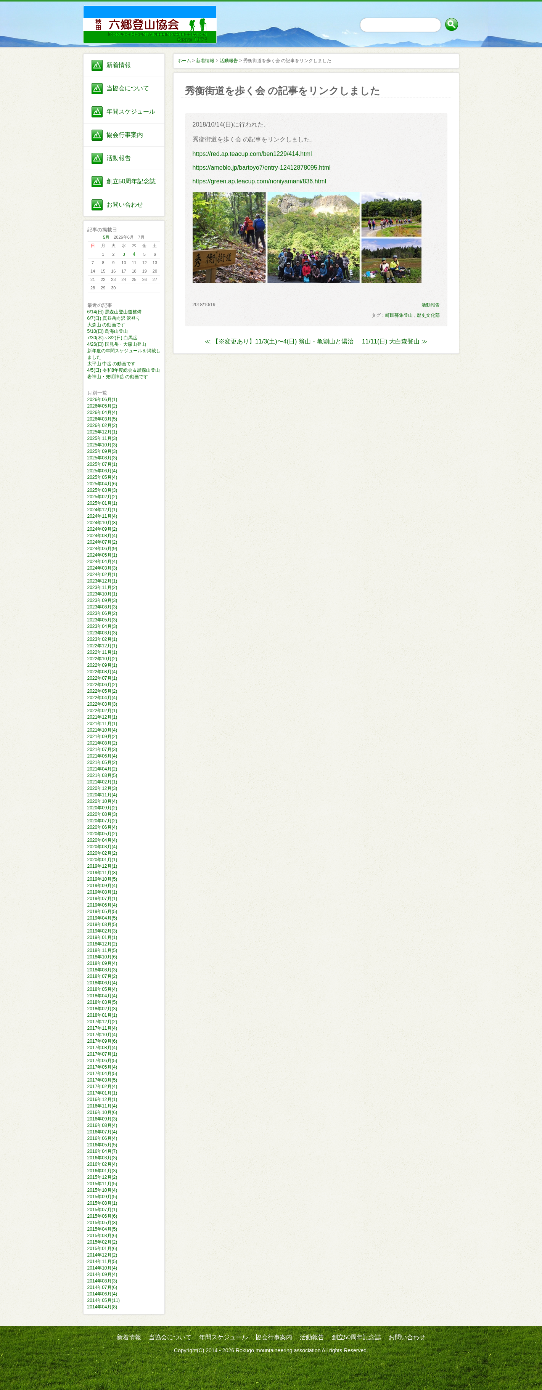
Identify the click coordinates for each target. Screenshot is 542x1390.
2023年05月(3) (102, 620)
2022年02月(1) (102, 710)
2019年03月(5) (102, 924)
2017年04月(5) (102, 1073)
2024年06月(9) (102, 548)
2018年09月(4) (102, 963)
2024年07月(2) (102, 542)
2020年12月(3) (102, 788)
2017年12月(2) (102, 1021)
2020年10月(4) (102, 801)
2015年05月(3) (102, 1222)
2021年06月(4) (102, 756)
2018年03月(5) (102, 1002)
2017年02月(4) (102, 1086)
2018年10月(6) (102, 957)
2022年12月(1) (102, 645)
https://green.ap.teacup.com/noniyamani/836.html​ (259, 181)
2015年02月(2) (102, 1242)
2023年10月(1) (102, 594)
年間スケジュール (130, 111)
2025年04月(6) (102, 483)
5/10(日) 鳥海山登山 (107, 331)
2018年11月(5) (102, 950)
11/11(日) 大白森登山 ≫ (395, 341)
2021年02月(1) (102, 782)
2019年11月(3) (102, 872)
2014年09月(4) (102, 1274)
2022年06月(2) (102, 684)
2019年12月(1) (102, 866)
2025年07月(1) (102, 464)
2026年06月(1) (102, 399)
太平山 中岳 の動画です (111, 363)
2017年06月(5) (102, 1060)
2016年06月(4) (102, 1138)
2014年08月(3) (102, 1281)
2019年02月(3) (102, 931)
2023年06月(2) (102, 613)
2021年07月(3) (102, 749)
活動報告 (118, 158)
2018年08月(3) (102, 970)
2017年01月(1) (102, 1093)
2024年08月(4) (102, 535)
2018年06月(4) (102, 983)
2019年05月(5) (102, 911)
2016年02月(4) (102, 1164)
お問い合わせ (124, 204)
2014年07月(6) (102, 1287)
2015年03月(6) (102, 1235)
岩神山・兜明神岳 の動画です (117, 376)
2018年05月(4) (102, 989)
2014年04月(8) (102, 1307)
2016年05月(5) (102, 1145)
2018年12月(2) (102, 944)
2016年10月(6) (102, 1112)
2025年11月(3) (102, 438)
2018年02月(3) (102, 1008)
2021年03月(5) (102, 775)
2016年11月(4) (102, 1106)
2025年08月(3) (102, 458)
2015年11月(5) (102, 1183)
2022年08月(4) (102, 671)
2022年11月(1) (102, 652)
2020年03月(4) (102, 846)
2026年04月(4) (102, 412)
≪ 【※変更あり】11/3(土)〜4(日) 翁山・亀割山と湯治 (278, 341)
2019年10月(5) (102, 879)
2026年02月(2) (102, 425)
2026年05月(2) (102, 406)
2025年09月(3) (102, 451)
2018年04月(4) (102, 995)
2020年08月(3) (102, 814)
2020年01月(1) (102, 859)
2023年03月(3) (102, 633)
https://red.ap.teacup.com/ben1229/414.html (252, 154)
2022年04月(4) (102, 697)
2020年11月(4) (102, 795)
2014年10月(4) (102, 1268)
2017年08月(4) (102, 1047)
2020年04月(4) (102, 840)
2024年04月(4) (102, 561)
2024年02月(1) (102, 574)
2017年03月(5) (102, 1080)
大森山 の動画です (106, 324)
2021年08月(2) (102, 743)
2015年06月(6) (102, 1216)
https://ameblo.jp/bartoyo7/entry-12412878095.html (262, 167)
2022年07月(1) (102, 678)
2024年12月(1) (102, 509)
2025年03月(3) (102, 490)
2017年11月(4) (102, 1028)
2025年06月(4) (102, 470)
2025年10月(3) (102, 445)
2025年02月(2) (102, 496)
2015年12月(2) (102, 1177)
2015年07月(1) (102, 1209)
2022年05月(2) (102, 691)
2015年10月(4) (102, 1190)
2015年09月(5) (102, 1196)
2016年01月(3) (102, 1170)
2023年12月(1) (102, 581)
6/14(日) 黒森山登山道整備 (114, 312)
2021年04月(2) (102, 769)
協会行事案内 (124, 135)
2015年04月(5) (102, 1229)
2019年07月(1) (102, 898)
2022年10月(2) (102, 658)
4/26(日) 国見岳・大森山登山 (116, 344)
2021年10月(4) (102, 730)
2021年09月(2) (102, 736)
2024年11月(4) (102, 516)
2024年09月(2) (102, 529)
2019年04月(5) (102, 918)
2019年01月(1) (102, 937)
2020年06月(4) (102, 827)
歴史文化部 (428, 315)
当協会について (127, 88)
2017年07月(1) (102, 1054)
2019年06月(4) (102, 905)
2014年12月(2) (102, 1255)
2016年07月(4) (102, 1132)
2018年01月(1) (102, 1015)
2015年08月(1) (102, 1203)
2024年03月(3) (102, 568)
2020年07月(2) (102, 820)
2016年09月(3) (102, 1119)
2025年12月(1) (102, 432)
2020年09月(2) (102, 808)
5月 (106, 237)
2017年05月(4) (102, 1067)
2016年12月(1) (102, 1099)
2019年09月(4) (102, 885)
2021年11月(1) (102, 723)
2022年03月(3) (102, 704)
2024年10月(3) (102, 522)
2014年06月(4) (102, 1294)
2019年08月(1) (102, 892)
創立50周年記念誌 (131, 181)
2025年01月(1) (102, 503)
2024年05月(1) (102, 555)
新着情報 (118, 65)
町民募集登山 (399, 315)
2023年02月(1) (102, 639)
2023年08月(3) (102, 607)
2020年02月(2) (102, 853)
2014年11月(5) (102, 1261)
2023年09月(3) (102, 600)
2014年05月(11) (103, 1300)
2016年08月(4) (102, 1125)
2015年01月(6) (102, 1248)
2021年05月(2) (102, 762)
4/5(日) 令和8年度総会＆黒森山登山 (123, 370)
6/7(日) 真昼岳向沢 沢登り (113, 318)
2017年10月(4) (102, 1034)
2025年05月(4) (102, 477)
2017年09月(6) (102, 1041)
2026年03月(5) (102, 419)
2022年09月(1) (102, 665)
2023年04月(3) (102, 626)
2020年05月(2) (102, 833)
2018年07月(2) (102, 976)
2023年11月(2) (102, 587)
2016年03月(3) (102, 1157)
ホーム (184, 60)
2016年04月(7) (102, 1151)
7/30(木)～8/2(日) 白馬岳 (112, 337)
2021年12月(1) (102, 717)
